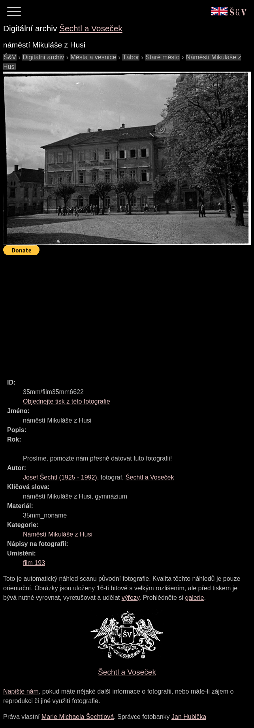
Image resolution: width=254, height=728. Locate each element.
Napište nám (21, 691)
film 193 (34, 562)
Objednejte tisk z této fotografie (66, 401)
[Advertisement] (128, 313)
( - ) (60, 477)
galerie (194, 597)
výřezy (130, 597)
